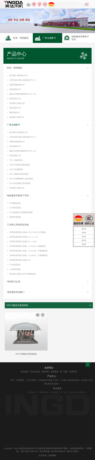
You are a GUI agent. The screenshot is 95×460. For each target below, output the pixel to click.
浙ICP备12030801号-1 (30, 451)
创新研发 (53, 372)
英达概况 (32, 372)
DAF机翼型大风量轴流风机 (21, 212)
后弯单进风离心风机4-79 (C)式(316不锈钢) (27, 232)
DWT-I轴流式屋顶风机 (19, 174)
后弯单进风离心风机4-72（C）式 (23, 237)
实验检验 (62, 372)
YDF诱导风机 (15, 208)
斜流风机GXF (15, 99)
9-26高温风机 (15, 265)
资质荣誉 (81, 372)
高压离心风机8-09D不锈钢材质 (22, 274)
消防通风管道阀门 (15, 292)
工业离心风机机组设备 (18, 224)
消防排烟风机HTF (17, 85)
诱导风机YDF (15, 108)
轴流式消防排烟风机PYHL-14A (22, 94)
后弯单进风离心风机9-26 (19, 260)
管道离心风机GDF (17, 103)
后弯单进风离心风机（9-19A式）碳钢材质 (27, 246)
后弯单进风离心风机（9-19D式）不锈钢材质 (28, 255)
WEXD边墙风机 (16, 169)
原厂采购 (72, 372)
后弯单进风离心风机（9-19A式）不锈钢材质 (28, 251)
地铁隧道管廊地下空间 (18, 195)
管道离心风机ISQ (16, 117)
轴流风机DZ (14, 112)
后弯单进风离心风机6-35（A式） (23, 241)
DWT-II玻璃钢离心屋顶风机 (21, 179)
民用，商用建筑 (14, 68)
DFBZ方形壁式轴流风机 (19, 165)
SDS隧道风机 (15, 203)
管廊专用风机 (15, 217)
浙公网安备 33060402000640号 (53, 451)
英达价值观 (43, 372)
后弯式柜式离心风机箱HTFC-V (22, 80)
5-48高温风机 (15, 269)
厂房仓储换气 (13, 125)
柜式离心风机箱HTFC (18, 75)
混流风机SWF (15, 89)
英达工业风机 (72, 451)
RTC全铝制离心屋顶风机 (20, 183)
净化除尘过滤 (13, 281)
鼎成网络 (52, 455)
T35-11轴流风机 (16, 160)
